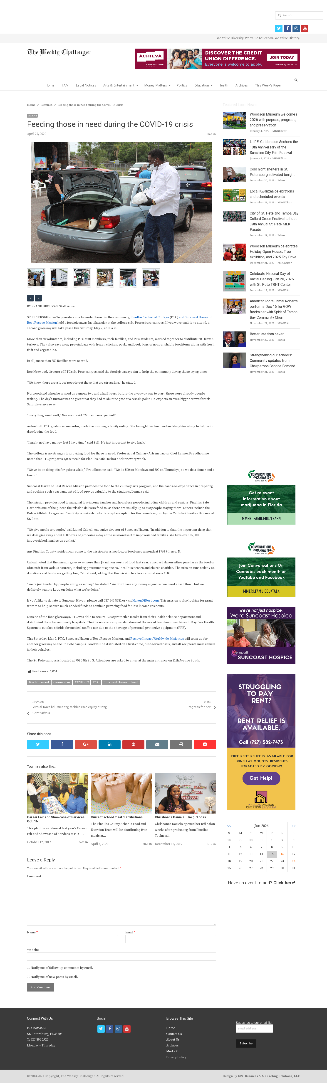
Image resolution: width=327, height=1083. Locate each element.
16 (282, 854)
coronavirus (61, 682)
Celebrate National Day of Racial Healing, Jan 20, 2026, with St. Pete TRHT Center (272, 279)
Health (223, 85)
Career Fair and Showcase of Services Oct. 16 (55, 819)
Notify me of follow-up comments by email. (62, 968)
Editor (281, 180)
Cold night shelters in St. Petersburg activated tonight (272, 172)
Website (33, 950)
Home (49, 85)
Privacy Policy (176, 1057)
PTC (96, 682)
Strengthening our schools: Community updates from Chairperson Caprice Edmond (272, 361)
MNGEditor (279, 131)
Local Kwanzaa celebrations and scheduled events (272, 194)
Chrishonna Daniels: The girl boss (180, 817)
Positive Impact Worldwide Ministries (157, 639)
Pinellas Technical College (150, 317)
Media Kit (173, 1051)
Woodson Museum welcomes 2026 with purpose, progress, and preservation (273, 120)
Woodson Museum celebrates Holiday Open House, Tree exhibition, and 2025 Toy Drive (274, 252)
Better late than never (267, 334)
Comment (34, 876)
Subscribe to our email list (254, 1022)
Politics (182, 85)
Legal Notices (86, 85)
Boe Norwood (39, 682)
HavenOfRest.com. (146, 601)
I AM (65, 85)
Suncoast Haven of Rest (121, 682)
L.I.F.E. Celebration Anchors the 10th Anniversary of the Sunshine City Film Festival (274, 147)
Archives (241, 85)
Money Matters (155, 85)
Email (130, 932)
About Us (173, 1040)
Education (201, 85)
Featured (32, 115)
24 (293, 861)
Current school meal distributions (117, 817)
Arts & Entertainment (118, 85)
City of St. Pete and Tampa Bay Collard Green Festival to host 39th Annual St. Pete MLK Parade (274, 221)
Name (32, 932)
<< (229, 826)
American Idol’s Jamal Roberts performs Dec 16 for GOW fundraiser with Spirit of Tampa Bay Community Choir (274, 309)
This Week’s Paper (268, 85)
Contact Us (174, 1034)
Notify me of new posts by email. (54, 977)
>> (294, 826)
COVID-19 (82, 682)
